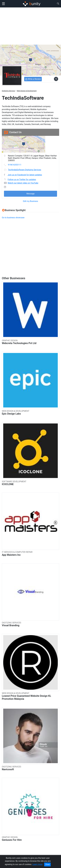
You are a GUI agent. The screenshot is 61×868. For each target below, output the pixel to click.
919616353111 (14, 165)
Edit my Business (30, 201)
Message (30, 193)
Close (47, 864)
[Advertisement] (30, 26)
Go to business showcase (13, 217)
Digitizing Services (8, 91)
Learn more (37, 864)
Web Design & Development (27, 91)
